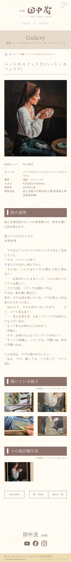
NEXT (55, 495)
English (26, 23)
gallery (14, 495)
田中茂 (35, 534)
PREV (40, 495)
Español (44, 23)
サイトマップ (62, 559)
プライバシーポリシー (47, 559)
